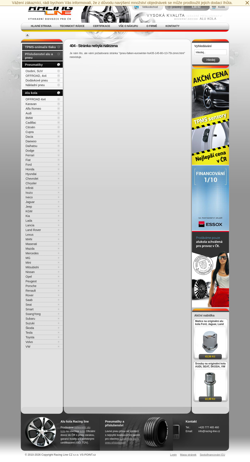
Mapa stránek (188, 454)
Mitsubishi (32, 267)
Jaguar (30, 202)
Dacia (29, 136)
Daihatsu (31, 146)
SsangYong (33, 314)
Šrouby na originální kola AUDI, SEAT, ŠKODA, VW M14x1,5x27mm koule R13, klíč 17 (210, 365)
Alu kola (31, 93)
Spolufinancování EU (212, 454)
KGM (29, 211)
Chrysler (31, 183)
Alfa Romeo (33, 108)
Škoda (30, 328)
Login (173, 454)
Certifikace (101, 26)
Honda (30, 169)
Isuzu (29, 192)
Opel (29, 276)
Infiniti (30, 188)
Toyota (30, 337)
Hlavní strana (41, 26)
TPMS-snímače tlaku (40, 47)
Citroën (30, 127)
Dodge (30, 150)
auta (82, 431)
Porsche (31, 286)
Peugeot (31, 281)
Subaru (30, 318)
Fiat (28, 160)
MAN (29, 239)
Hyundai (31, 174)
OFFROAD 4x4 (36, 99)
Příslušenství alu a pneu (39, 55)
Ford (29, 164)
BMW (29, 118)
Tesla (29, 332)
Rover (30, 295)
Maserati (31, 244)
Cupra (30, 132)
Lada (29, 220)
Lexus (30, 234)
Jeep (29, 206)
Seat (29, 304)
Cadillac (31, 122)
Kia (28, 216)
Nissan (30, 272)
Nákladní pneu (35, 85)
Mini (28, 262)
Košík (221, 6)
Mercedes (32, 253)
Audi (29, 113)
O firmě (152, 26)
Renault (31, 290)
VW (28, 346)
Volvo (29, 342)
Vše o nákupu (128, 26)
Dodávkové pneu (37, 80)
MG (28, 258)
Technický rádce (72, 26)
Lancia (30, 225)
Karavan (31, 104)
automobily (126, 438)
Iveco (29, 197)
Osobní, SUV (34, 71)
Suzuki (30, 323)
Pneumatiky (34, 64)
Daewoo (31, 141)
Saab (29, 300)
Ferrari (30, 155)
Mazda (30, 248)
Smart (30, 309)
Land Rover (33, 230)
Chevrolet (32, 178)
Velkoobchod (150, 6)
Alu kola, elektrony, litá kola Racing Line (47, 11)
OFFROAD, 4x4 (36, 75)
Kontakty (173, 26)
